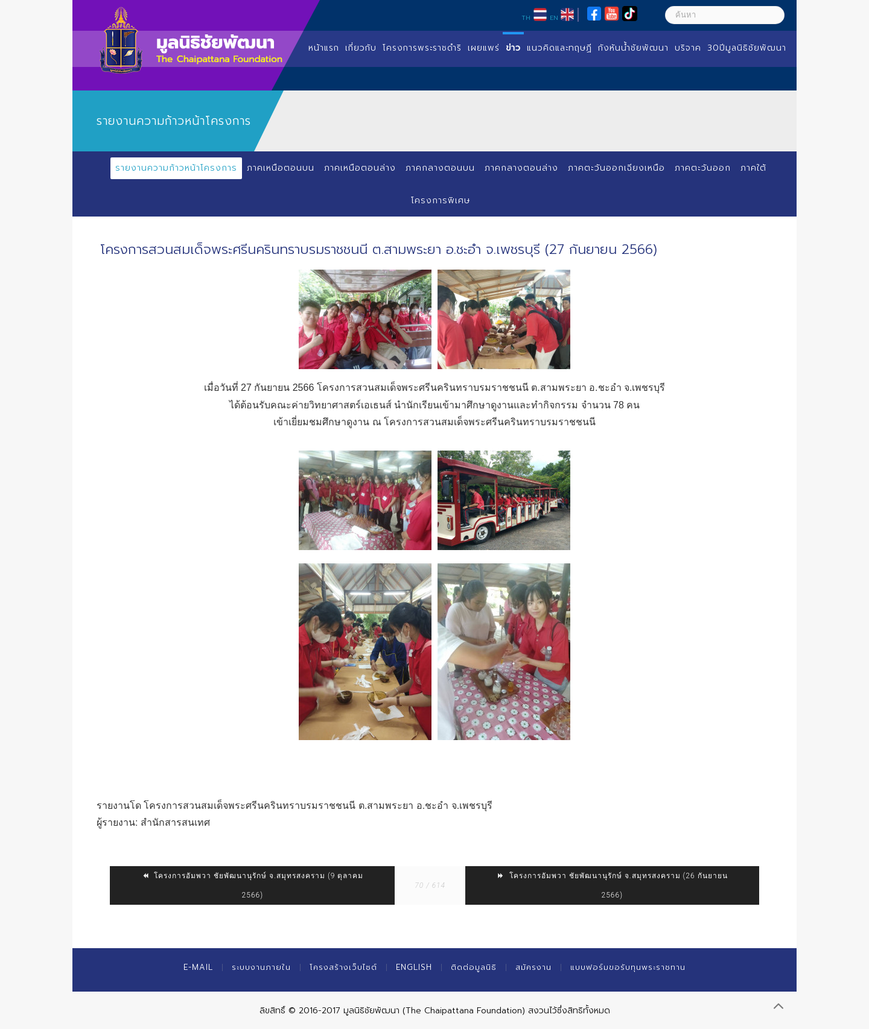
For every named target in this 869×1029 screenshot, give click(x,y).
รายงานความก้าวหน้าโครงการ (176, 168)
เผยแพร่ (484, 48)
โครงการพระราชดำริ (422, 48)
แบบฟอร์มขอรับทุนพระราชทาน (628, 967)
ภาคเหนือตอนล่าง (360, 168)
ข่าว (513, 47)
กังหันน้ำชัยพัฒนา (633, 48)
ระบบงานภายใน (261, 967)
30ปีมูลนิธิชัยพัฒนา (746, 48)
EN (554, 17)
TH (525, 17)
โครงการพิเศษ (440, 200)
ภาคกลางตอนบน (440, 168)
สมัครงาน (533, 967)
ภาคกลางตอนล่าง (521, 168)
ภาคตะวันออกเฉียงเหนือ (616, 168)
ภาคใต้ (753, 168)
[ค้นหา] (725, 15)
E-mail (198, 967)
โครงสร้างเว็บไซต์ (343, 967)
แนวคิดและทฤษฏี (559, 48)
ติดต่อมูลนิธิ (474, 967)
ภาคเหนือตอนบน (280, 168)
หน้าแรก (323, 48)
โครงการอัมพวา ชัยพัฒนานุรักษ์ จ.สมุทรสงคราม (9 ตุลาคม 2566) (252, 885)
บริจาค (688, 48)
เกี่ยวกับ (361, 48)
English (414, 967)
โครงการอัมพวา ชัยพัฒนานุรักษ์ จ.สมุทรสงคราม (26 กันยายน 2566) (612, 885)
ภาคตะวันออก (703, 168)
